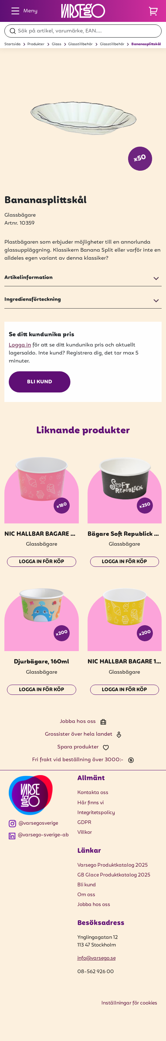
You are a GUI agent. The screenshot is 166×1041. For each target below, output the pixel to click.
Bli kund (39, 382)
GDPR (84, 823)
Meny (22, 11)
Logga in (20, 345)
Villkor (84, 832)
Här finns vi (90, 803)
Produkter (36, 44)
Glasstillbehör (80, 44)
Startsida (12, 44)
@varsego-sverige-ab (39, 835)
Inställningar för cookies (129, 1003)
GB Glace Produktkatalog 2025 (113, 875)
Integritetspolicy (96, 813)
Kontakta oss (92, 793)
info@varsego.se (96, 958)
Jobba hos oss (93, 905)
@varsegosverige (33, 824)
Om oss (86, 895)
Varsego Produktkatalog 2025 (112, 865)
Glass (56, 44)
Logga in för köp (41, 562)
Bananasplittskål (146, 44)
